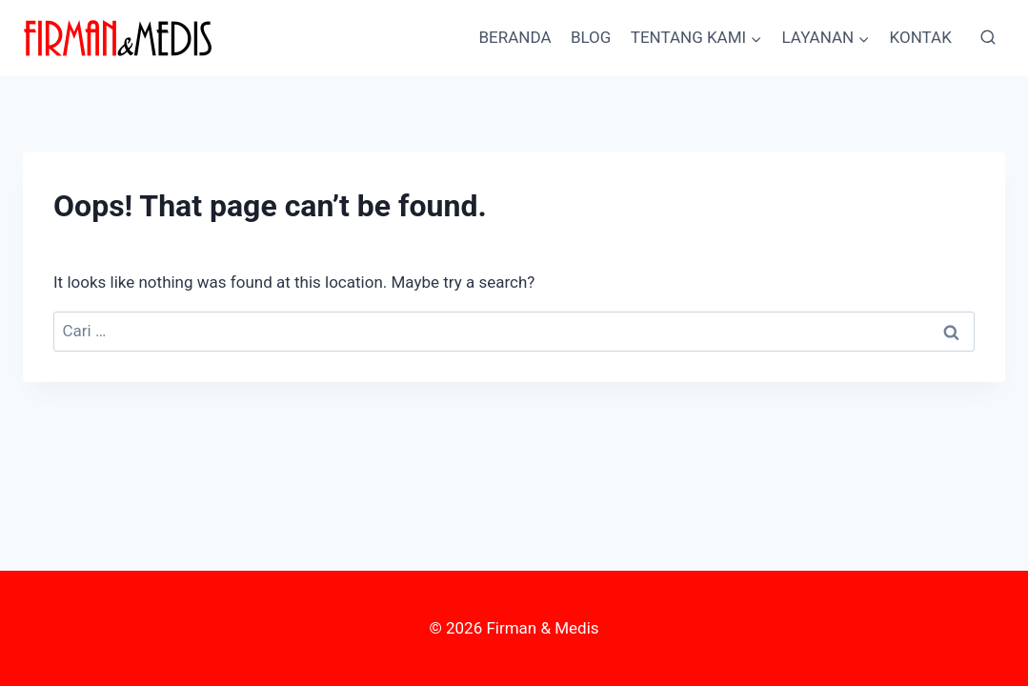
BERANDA (514, 37)
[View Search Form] (988, 38)
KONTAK (921, 37)
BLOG (591, 37)
